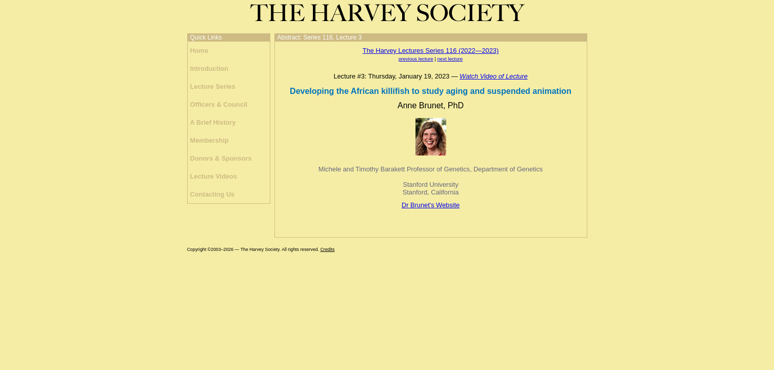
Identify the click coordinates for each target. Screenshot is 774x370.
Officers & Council (219, 104)
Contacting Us (212, 194)
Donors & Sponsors (221, 158)
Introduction (209, 68)
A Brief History (213, 122)
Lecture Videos (213, 176)
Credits (327, 249)
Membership (209, 140)
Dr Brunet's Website (431, 205)
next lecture (450, 59)
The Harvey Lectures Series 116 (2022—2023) (431, 50)
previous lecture (416, 59)
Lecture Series (212, 86)
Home (199, 50)
